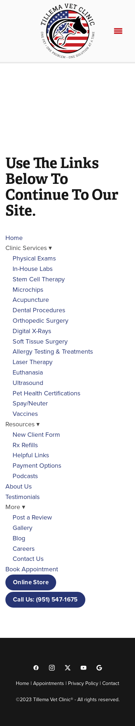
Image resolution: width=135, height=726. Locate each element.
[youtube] (83, 667)
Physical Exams (34, 258)
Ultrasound (28, 382)
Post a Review (32, 517)
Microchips (28, 289)
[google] (99, 667)
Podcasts (25, 475)
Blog (19, 538)
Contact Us (28, 558)
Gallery (22, 527)
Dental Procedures (39, 309)
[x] (67, 667)
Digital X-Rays (32, 330)
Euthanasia (28, 372)
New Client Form (36, 434)
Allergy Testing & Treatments (53, 351)
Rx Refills (25, 444)
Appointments (48, 683)
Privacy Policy (83, 683)
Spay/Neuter (30, 403)
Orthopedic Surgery (40, 320)
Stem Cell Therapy (39, 278)
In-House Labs (33, 268)
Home (14, 237)
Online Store (31, 582)
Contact (110, 683)
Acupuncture (31, 299)
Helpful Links (31, 454)
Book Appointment (31, 568)
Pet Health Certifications (46, 393)
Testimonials (22, 496)
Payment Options (37, 465)
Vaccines (25, 413)
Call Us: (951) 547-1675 (45, 599)
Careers (24, 548)
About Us (18, 486)
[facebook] (36, 667)
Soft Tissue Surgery (40, 341)
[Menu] (118, 31)
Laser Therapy (33, 361)
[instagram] (52, 667)
